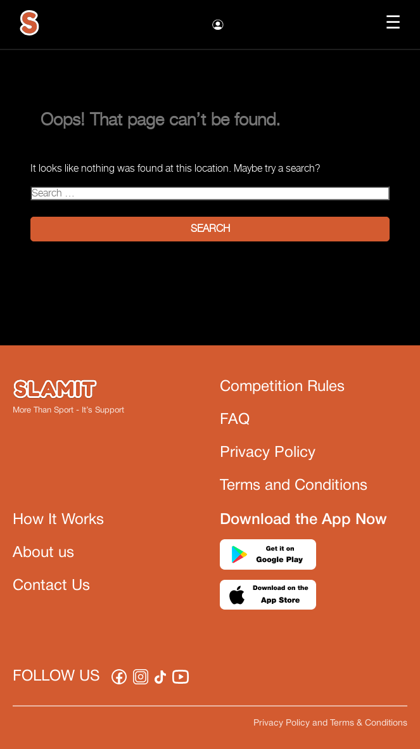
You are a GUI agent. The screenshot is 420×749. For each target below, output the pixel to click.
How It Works (58, 520)
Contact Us (51, 586)
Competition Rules (282, 387)
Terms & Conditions (368, 723)
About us (43, 553)
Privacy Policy (267, 453)
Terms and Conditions (293, 486)
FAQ (235, 420)
